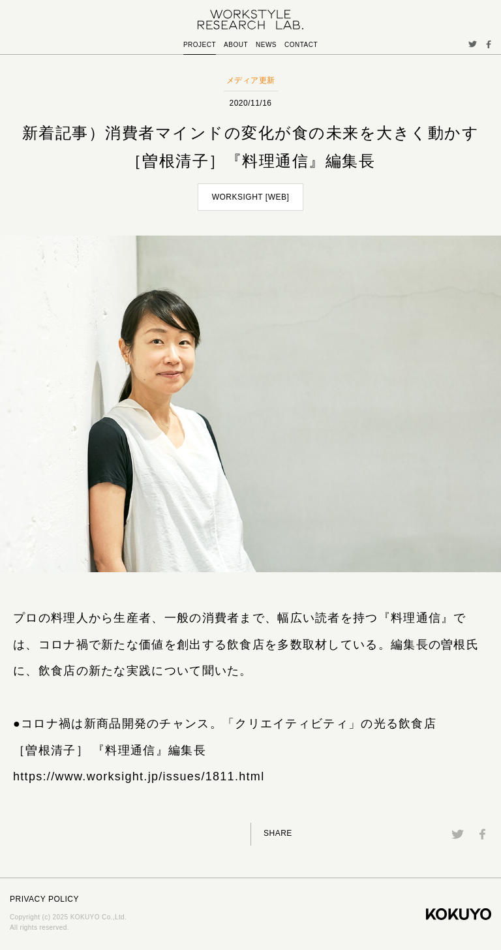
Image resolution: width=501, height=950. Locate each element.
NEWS (266, 44)
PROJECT (199, 44)
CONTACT (301, 44)
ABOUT (236, 44)
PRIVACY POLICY (44, 899)
